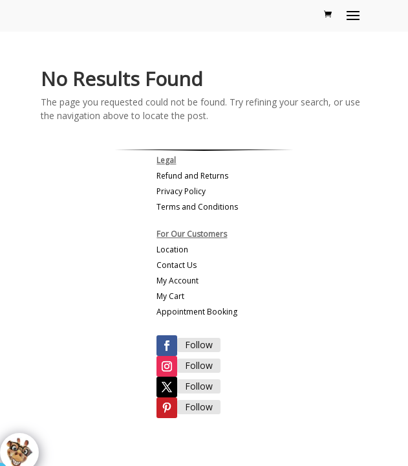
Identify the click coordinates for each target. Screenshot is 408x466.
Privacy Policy (181, 191)
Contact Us (176, 265)
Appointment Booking (196, 311)
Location (172, 249)
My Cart (170, 296)
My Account (177, 280)
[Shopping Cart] (328, 14)
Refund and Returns (192, 175)
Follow (199, 344)
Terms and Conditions (197, 206)
